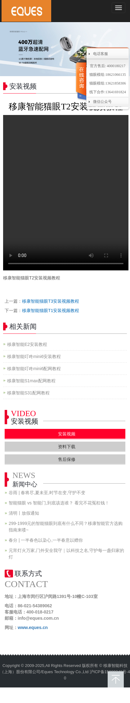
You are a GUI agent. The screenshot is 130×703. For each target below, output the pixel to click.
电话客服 (100, 54)
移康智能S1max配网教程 (31, 380)
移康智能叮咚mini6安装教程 (34, 356)
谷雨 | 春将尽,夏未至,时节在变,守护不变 (47, 492)
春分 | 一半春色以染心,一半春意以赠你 (46, 540)
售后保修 (66, 459)
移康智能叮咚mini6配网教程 (34, 368)
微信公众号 (102, 101)
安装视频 (66, 433)
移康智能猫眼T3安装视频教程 (50, 301)
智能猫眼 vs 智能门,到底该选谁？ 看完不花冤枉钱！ (59, 502)
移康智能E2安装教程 (27, 344)
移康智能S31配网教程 (28, 392)
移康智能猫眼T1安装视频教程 (50, 310)
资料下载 (66, 446)
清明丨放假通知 (24, 513)
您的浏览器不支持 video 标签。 (65, 192)
